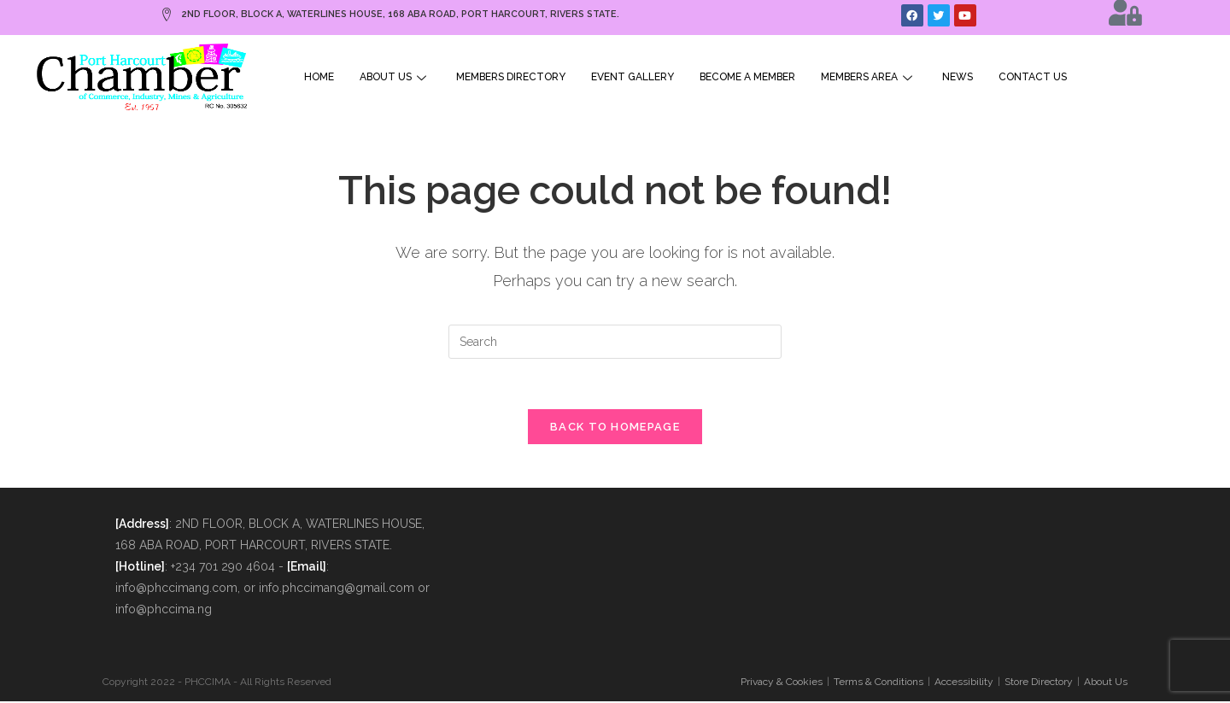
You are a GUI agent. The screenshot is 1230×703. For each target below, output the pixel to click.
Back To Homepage (615, 428)
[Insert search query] (615, 342)
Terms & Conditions (878, 683)
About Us (395, 77)
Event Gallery (632, 77)
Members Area (869, 77)
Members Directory (510, 77)
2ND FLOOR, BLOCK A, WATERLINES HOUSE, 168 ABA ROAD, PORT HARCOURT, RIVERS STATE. (392, 14)
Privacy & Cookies (782, 683)
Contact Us (1033, 77)
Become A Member (747, 77)
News (957, 77)
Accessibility (963, 683)
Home (319, 77)
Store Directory (1038, 683)
